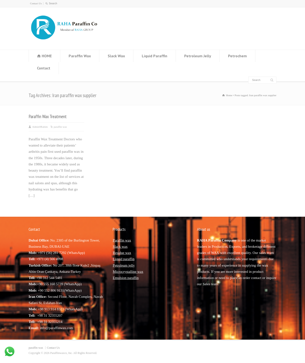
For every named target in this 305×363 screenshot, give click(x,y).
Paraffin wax (122, 240)
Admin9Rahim (40, 126)
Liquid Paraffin (154, 55)
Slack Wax (116, 55)
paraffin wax (60, 126)
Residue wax (122, 253)
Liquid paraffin (123, 259)
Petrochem (237, 55)
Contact (43, 68)
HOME (47, 55)
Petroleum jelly (124, 265)
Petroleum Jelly (197, 55)
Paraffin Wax (80, 55)
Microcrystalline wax (128, 272)
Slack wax (120, 246)
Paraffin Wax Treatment (48, 116)
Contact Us (36, 3)
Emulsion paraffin (125, 278)
